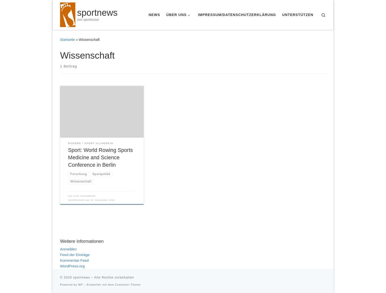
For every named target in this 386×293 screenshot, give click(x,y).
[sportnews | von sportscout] (67, 14)
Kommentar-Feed (74, 260)
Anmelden (68, 249)
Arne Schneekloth (84, 196)
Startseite (67, 40)
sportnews (81, 277)
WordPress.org (72, 266)
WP (80, 284)
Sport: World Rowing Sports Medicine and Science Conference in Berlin (100, 157)
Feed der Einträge (75, 255)
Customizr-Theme (128, 284)
